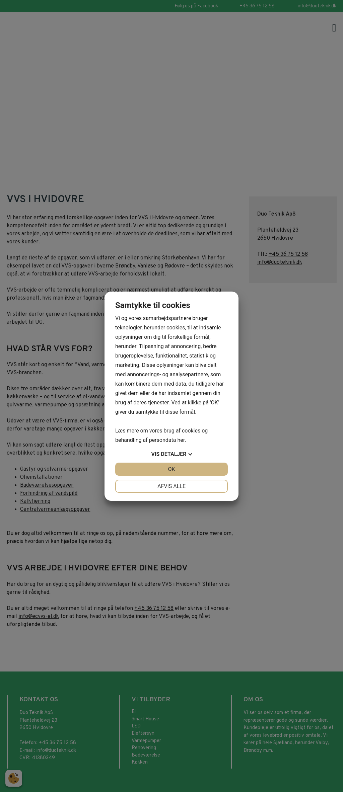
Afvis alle (171, 486)
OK (171, 469)
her (181, 440)
